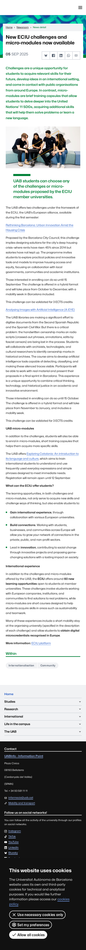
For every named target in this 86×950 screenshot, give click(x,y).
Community (48, 665)
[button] (46, 55)
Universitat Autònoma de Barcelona (21, 7)
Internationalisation (21, 665)
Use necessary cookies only (37, 914)
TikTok (12, 836)
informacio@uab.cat (20, 797)
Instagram (14, 831)
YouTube (13, 842)
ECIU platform (41, 643)
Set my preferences (30, 924)
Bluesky (13, 853)
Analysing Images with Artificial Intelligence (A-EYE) (40, 309)
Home (8, 694)
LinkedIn (13, 847)
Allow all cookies (28, 934)
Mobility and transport (21, 803)
